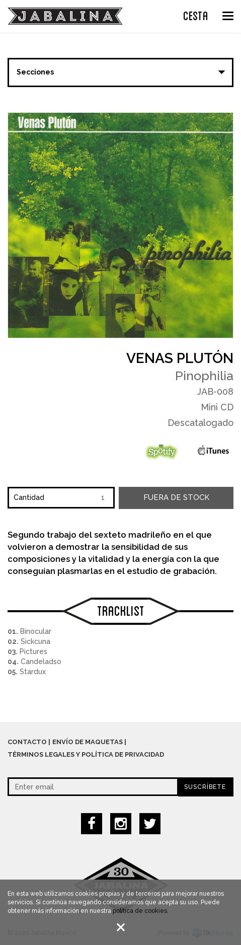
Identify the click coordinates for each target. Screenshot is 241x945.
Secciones (35, 72)
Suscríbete (205, 786)
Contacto (27, 742)
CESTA (195, 14)
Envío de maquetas (87, 742)
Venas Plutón (179, 358)
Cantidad (29, 497)
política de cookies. (141, 911)
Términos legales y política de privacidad (86, 754)
